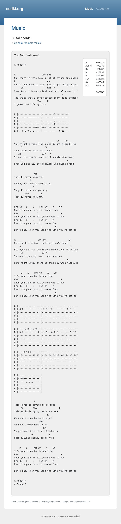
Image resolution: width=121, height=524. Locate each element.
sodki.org (14, 8)
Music (89, 8)
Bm (44, 428)
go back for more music (27, 43)
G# (43, 75)
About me (102, 8)
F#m (49, 75)
